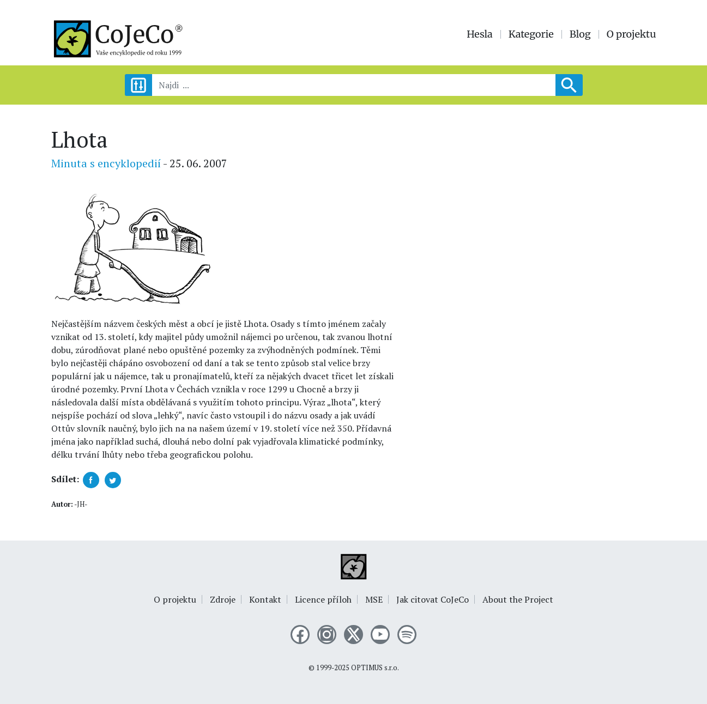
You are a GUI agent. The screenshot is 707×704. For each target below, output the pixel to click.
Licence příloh (323, 599)
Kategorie (531, 34)
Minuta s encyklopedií (106, 163)
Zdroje (222, 599)
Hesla (480, 34)
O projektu (631, 34)
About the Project (517, 599)
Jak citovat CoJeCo (432, 599)
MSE (374, 599)
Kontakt (265, 599)
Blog (580, 34)
